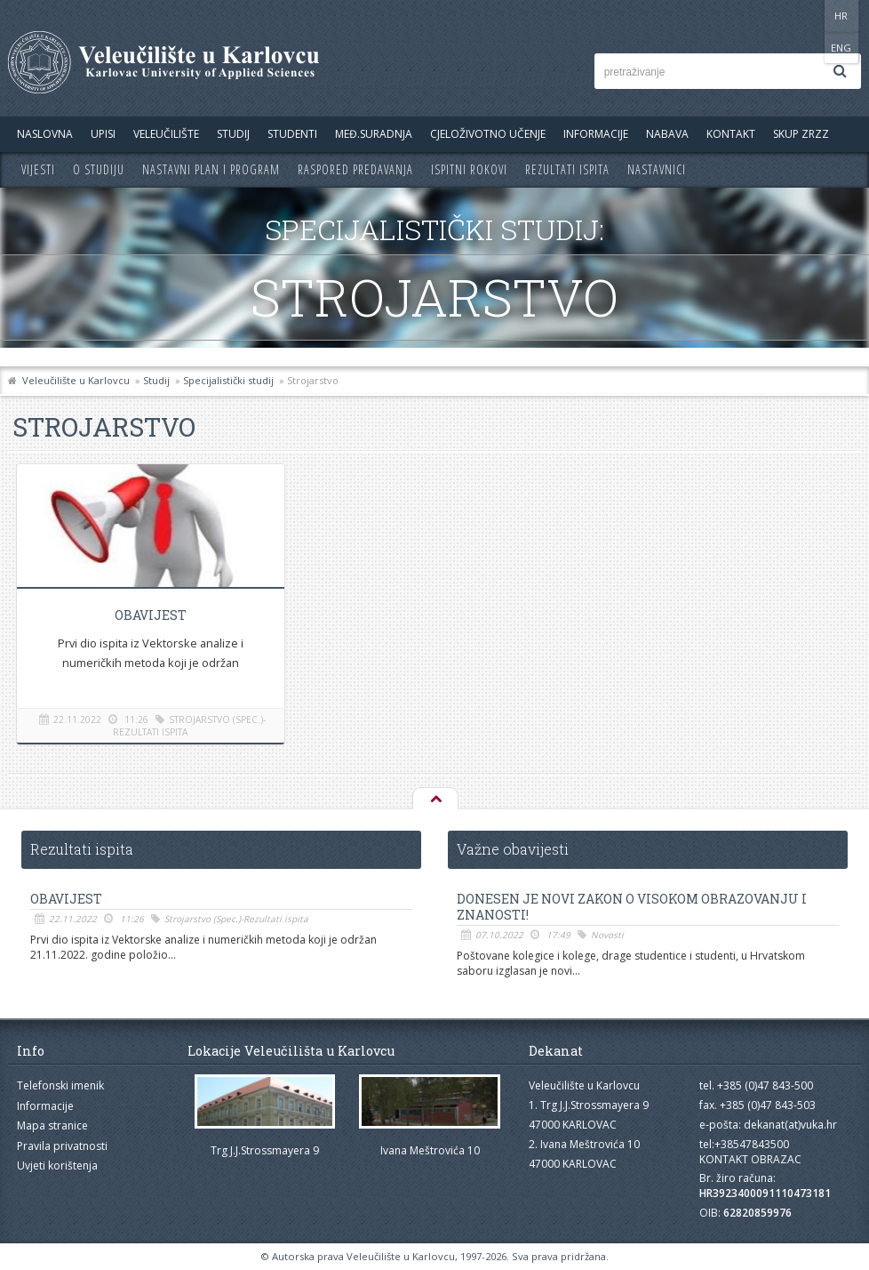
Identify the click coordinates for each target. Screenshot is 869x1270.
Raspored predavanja (355, 169)
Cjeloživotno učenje (488, 133)
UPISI (103, 133)
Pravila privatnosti (62, 1145)
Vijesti (38, 169)
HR (806, 15)
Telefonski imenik (60, 1085)
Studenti (292, 133)
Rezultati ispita (567, 169)
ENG (843, 15)
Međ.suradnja (373, 133)
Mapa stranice (52, 1125)
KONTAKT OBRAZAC (750, 1159)
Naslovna (45, 133)
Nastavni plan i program (211, 169)
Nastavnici (656, 169)
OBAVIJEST (150, 615)
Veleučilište (166, 133)
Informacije (595, 133)
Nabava (667, 133)
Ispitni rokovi (469, 169)
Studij (233, 133)
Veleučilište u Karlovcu (76, 380)
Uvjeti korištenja (57, 1165)
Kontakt (730, 133)
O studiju (98, 169)
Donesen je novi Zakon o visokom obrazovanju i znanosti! (632, 907)
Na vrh (434, 799)
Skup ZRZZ (801, 133)
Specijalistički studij (228, 380)
